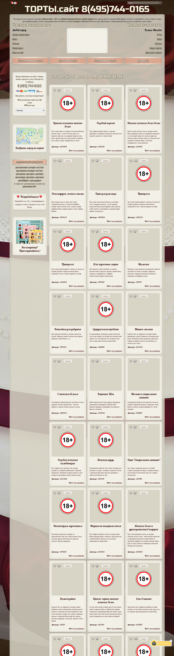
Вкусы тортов (156, 48)
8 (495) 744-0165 (29, 85)
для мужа (30, 174)
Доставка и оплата (153, 52)
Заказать (67, 90)
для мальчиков (21, 167)
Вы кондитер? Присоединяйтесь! (29, 249)
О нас (159, 34)
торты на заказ (47, 19)
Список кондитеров (21, 34)
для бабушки (23, 180)
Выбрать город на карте (29, 148)
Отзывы (16, 43)
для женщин (20, 177)
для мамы (40, 177)
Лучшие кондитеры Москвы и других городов (77, 19)
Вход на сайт (18, 52)
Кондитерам (18, 48)
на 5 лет (40, 167)
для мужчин (20, 174)
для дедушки (35, 180)
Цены (15, 39)
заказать (77, 21)
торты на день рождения (29, 162)
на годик (32, 167)
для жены (30, 177)
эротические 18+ (29, 186)
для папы (39, 174)
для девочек (21, 170)
